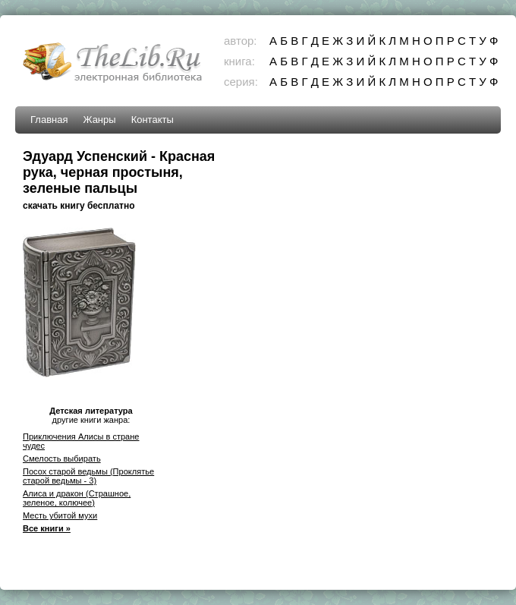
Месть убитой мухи (60, 515)
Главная (49, 119)
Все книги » (47, 528)
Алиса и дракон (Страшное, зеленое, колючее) (77, 498)
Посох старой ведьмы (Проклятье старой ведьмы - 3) (88, 476)
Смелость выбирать (62, 458)
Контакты (152, 119)
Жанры (99, 119)
